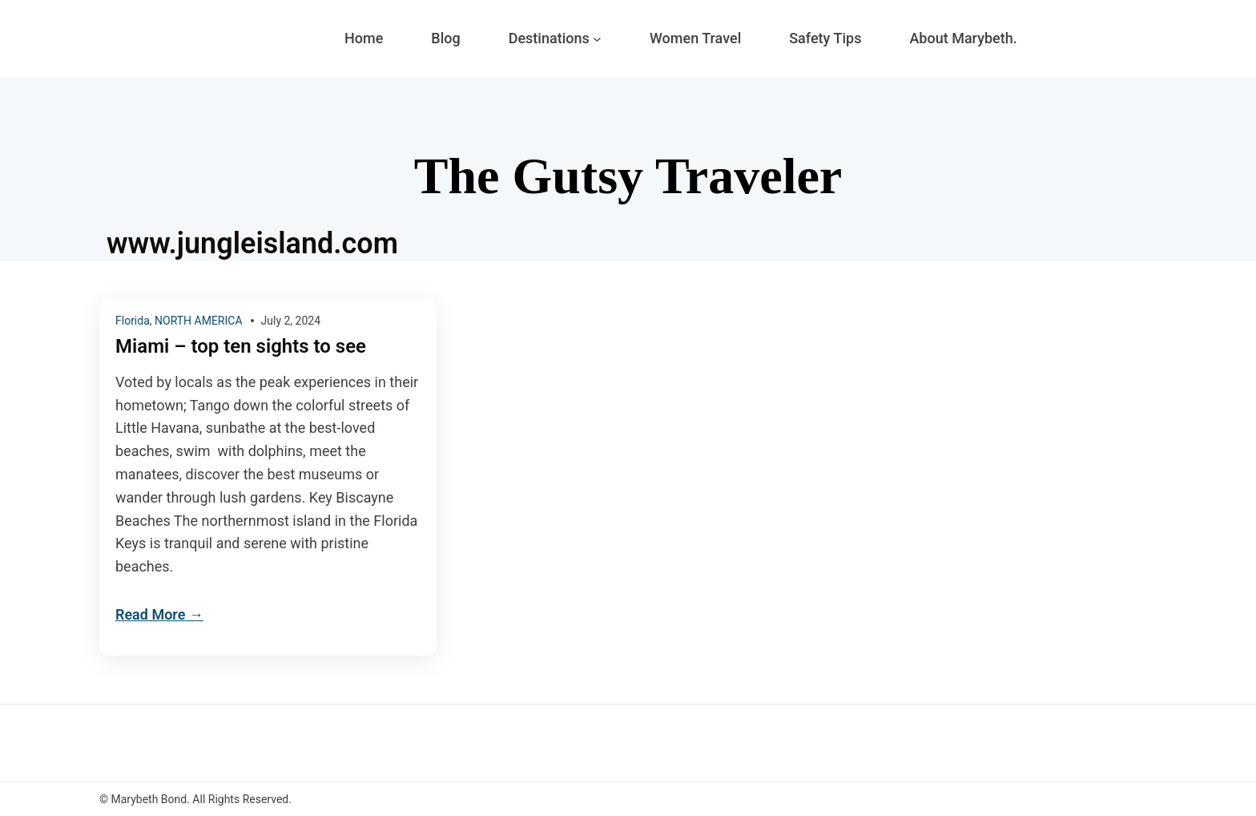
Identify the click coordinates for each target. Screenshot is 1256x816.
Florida (132, 320)
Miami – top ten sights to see (240, 347)
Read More (150, 614)
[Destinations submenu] (597, 38)
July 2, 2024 (291, 320)
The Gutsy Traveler (628, 175)
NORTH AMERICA (199, 320)
